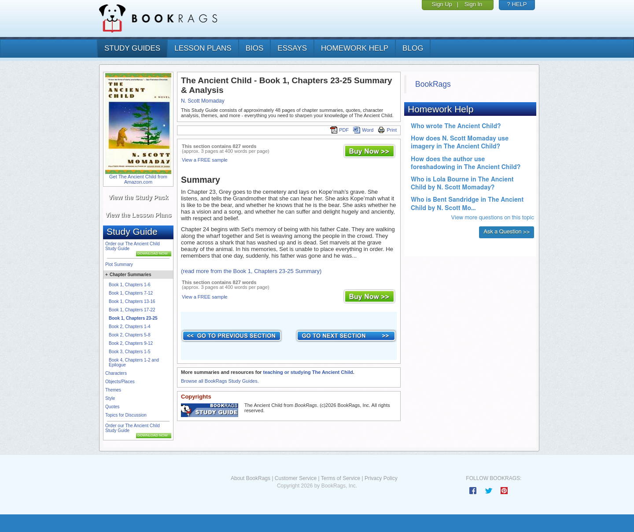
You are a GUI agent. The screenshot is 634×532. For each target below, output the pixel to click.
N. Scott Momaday (203, 101)
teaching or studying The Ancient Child (308, 372)
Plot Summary (119, 264)
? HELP (517, 4)
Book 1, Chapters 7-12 (131, 293)
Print (387, 130)
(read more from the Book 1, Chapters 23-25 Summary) (251, 271)
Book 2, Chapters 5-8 (130, 334)
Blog (412, 48)
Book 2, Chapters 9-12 (131, 343)
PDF (339, 130)
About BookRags (250, 478)
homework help (354, 48)
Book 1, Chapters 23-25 (133, 318)
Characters (116, 373)
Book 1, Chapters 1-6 (130, 284)
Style (110, 398)
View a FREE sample (205, 160)
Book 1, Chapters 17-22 (132, 309)
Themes (113, 390)
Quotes (112, 406)
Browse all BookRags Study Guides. (220, 381)
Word (363, 130)
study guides (132, 48)
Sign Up (442, 4)
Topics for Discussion (126, 415)
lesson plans (202, 48)
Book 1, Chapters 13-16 (132, 301)
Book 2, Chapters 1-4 (130, 326)
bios (255, 48)
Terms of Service (340, 478)
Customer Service (296, 478)
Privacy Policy (381, 478)
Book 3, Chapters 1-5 (130, 351)
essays (292, 48)
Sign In (473, 4)
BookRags (433, 84)
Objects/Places (120, 381)
